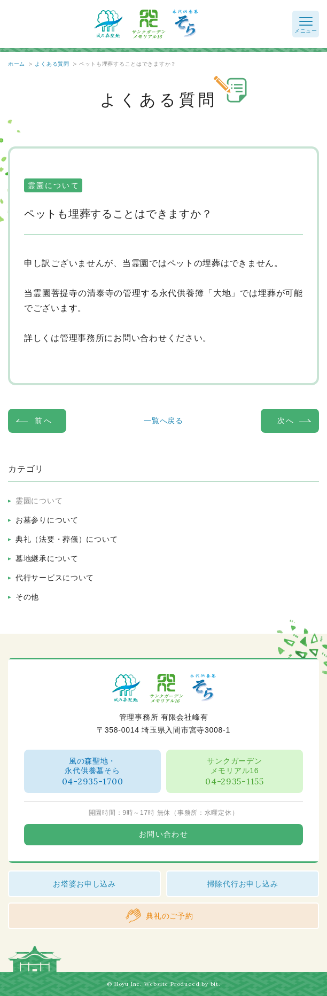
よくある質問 (52, 64)
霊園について (39, 500)
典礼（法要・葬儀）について (66, 539)
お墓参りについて (47, 520)
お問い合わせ (163, 834)
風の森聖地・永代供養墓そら (92, 772)
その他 (27, 597)
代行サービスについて (54, 577)
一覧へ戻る (163, 420)
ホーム (16, 64)
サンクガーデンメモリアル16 (234, 772)
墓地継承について (47, 558)
